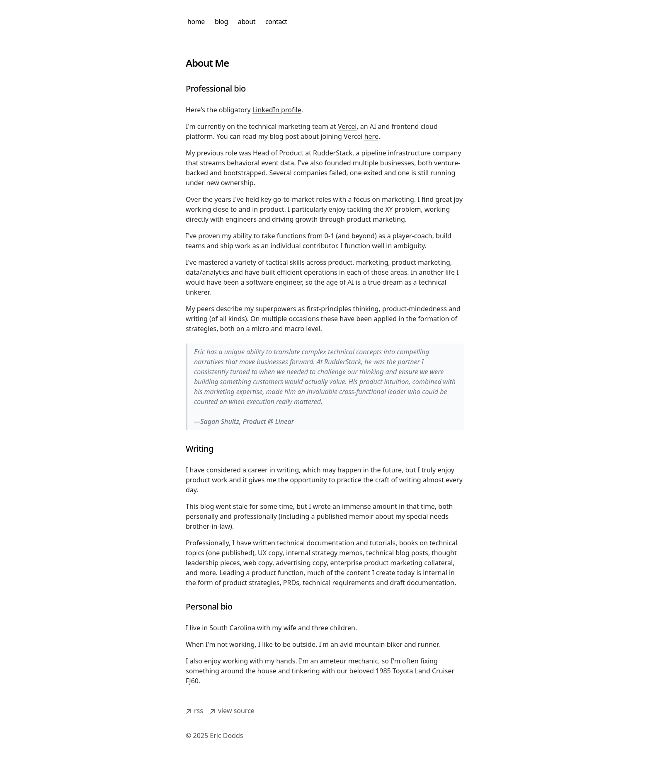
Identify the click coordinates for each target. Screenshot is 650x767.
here (371, 136)
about (246, 21)
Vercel (347, 126)
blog (221, 21)
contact (276, 21)
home (196, 21)
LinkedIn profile (276, 109)
